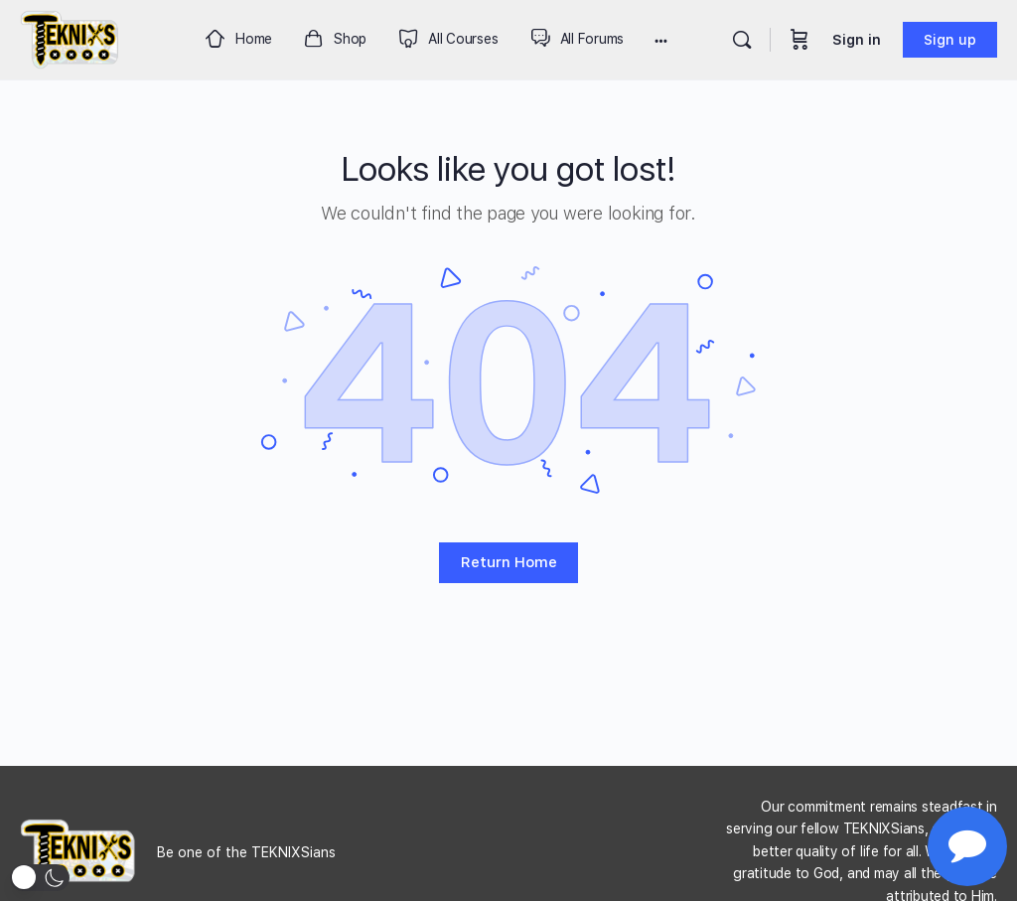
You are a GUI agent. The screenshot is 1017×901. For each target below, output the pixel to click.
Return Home (509, 562)
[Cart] (799, 39)
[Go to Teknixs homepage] (70, 37)
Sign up (950, 40)
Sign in (856, 40)
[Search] (742, 40)
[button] (40, 877)
